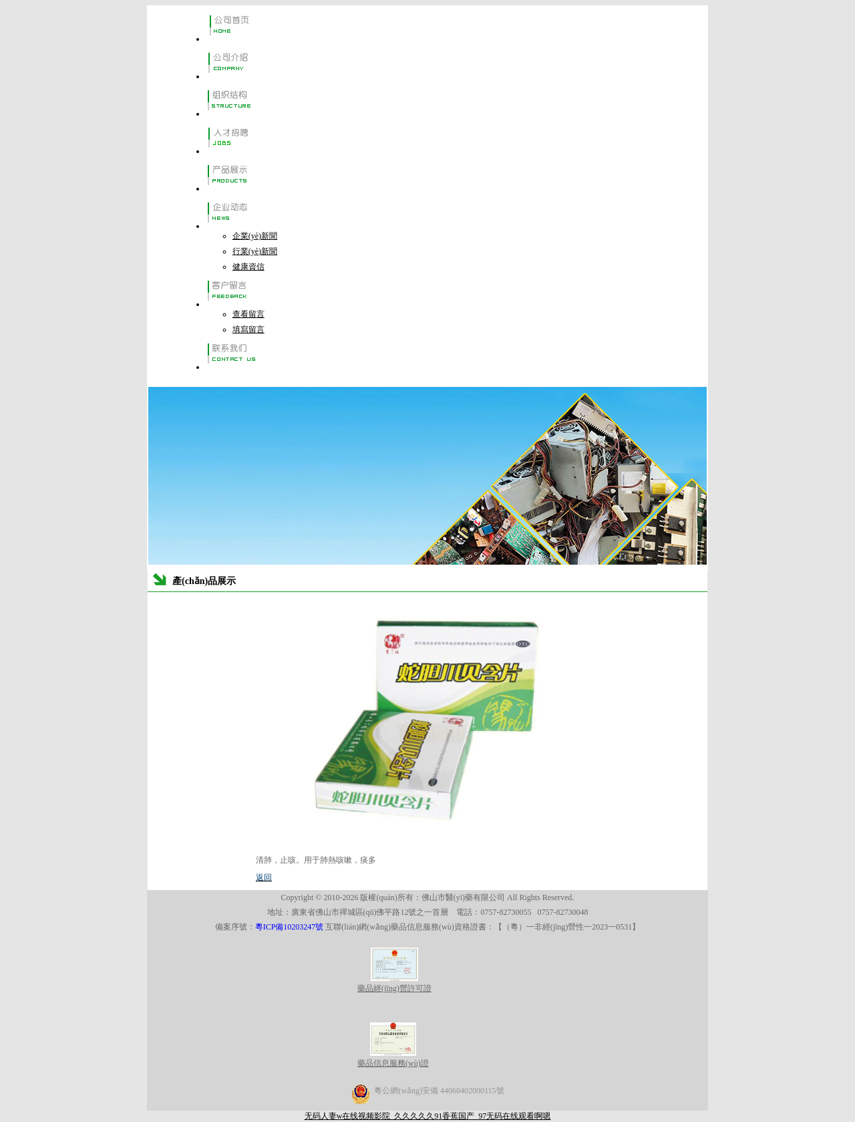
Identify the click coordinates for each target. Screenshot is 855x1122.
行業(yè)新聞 (254, 251)
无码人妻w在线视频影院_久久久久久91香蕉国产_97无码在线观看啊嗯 (428, 1116)
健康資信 (248, 266)
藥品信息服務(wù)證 (393, 1058)
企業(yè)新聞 (254, 236)
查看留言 (248, 314)
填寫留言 (248, 329)
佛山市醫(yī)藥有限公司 (463, 897)
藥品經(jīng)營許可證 (394, 983)
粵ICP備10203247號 (290, 927)
